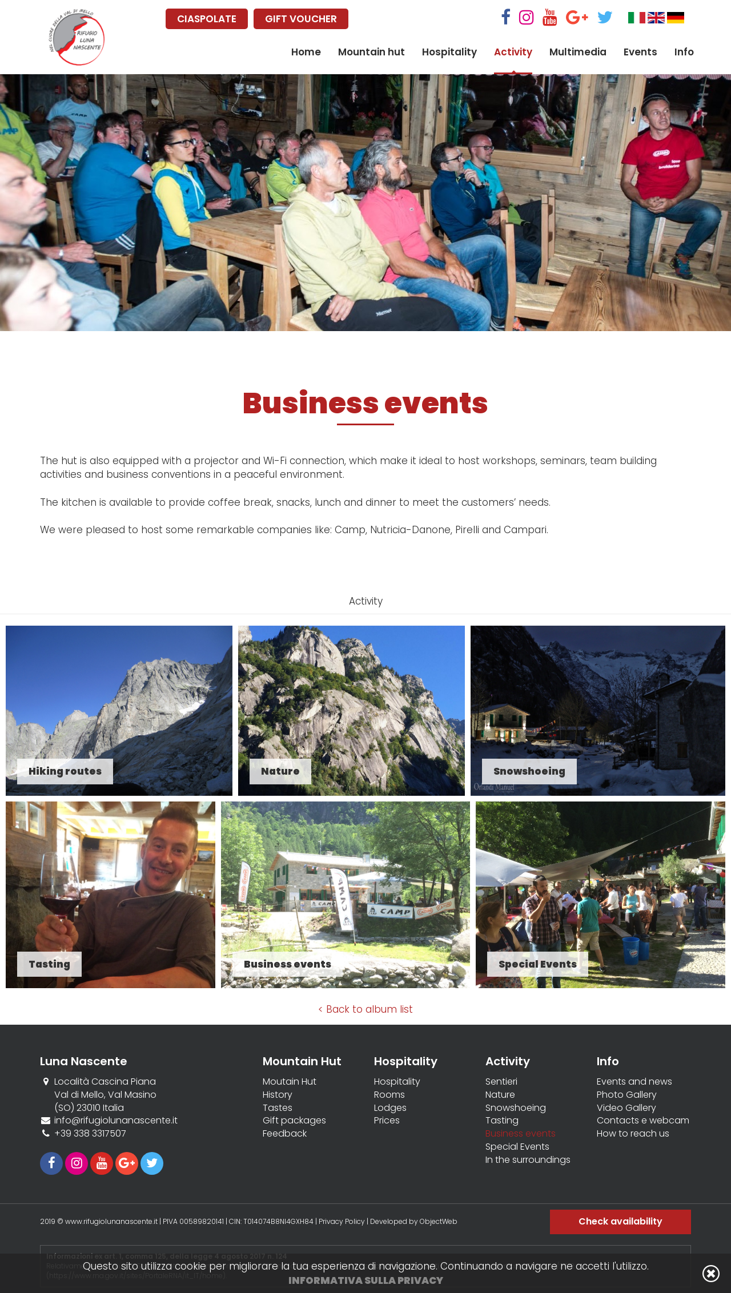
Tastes (277, 1108)
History (277, 1095)
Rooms (389, 1095)
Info (684, 52)
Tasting (502, 1120)
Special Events (517, 1147)
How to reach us (633, 1133)
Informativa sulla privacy (365, 1280)
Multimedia (578, 52)
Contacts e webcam (643, 1120)
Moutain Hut (289, 1082)
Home (306, 52)
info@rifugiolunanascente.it (116, 1120)
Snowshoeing (515, 1108)
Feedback (285, 1133)
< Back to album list (365, 1009)
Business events (520, 1133)
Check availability (620, 1221)
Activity (513, 52)
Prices (387, 1120)
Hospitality (449, 52)
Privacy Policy (342, 1221)
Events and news (634, 1082)
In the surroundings (528, 1160)
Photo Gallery (627, 1095)
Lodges (390, 1108)
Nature (500, 1095)
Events (640, 52)
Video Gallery (626, 1108)
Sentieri (501, 1082)
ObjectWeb (438, 1221)
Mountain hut (371, 52)
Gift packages (294, 1120)
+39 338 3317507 (90, 1133)
